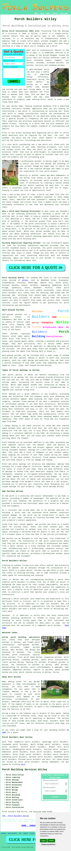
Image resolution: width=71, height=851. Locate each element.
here (23, 764)
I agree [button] (43, 840)
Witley (25, 280)
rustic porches (9, 662)
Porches (38, 570)
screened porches (55, 63)
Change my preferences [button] (48, 844)
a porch (36, 124)
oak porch (9, 496)
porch (57, 214)
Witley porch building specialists (21, 637)
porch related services (30, 672)
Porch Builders (12, 833)
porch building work (26, 239)
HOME (36, 13)
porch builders (34, 759)
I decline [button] (51, 840)
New (20, 833)
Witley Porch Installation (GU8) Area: (21, 31)
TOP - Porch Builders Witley (15, 816)
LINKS (42, 13)
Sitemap (3, 833)
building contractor (12, 109)
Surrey (56, 672)
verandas (40, 63)
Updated (25, 833)
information (19, 260)
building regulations (28, 245)
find (10, 742)
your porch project (49, 171)
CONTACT (55, 13)
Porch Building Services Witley (24, 769)
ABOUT (48, 13)
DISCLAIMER (64, 13)
